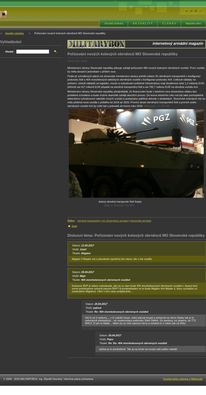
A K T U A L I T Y (142, 23)
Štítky (70, 220)
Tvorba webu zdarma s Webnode (183, 379)
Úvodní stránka (113, 23)
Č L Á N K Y (169, 23)
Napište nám (193, 23)
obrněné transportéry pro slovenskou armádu (102, 220)
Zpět (74, 226)
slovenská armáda (140, 220)
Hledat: (9, 51)
